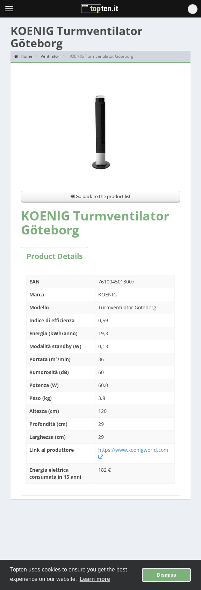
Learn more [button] (95, 579)
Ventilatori (50, 56)
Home (23, 56)
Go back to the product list (100, 196)
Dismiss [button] (166, 575)
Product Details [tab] (54, 256)
